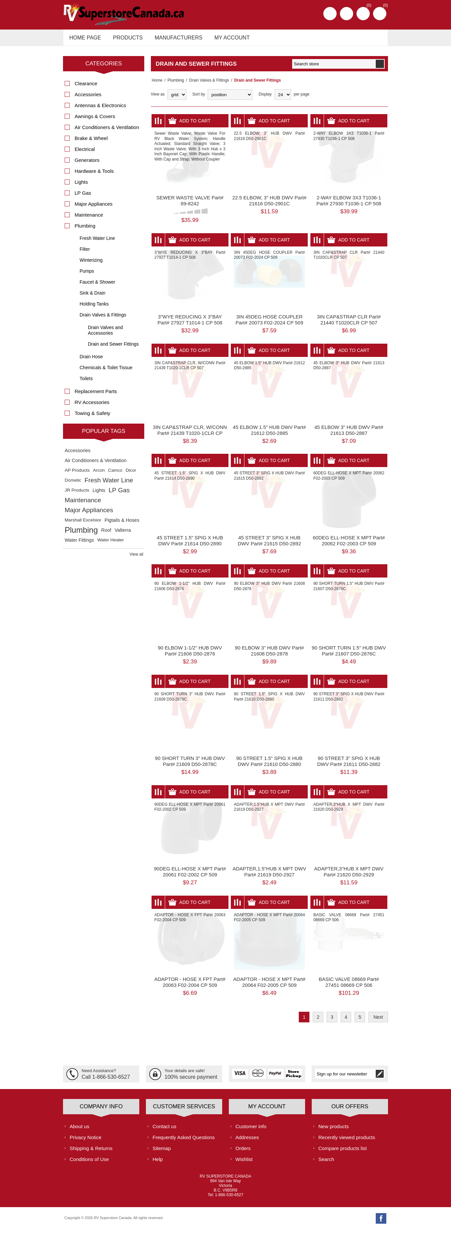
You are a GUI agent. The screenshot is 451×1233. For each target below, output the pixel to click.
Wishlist (244, 1162)
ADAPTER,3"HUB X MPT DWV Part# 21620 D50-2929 (348, 875)
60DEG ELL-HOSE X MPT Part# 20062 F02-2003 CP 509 (349, 544)
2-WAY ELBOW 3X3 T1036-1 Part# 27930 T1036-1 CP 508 (348, 204)
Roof (106, 533)
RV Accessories (92, 406)
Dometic (73, 483)
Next (378, 1020)
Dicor (131, 473)
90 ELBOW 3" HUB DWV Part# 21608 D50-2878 (269, 654)
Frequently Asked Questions (184, 1140)
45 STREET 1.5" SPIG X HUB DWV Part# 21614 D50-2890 (190, 544)
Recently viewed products (346, 1140)
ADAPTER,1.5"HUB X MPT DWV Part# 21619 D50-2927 (269, 875)
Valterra (122, 533)
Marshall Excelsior (83, 523)
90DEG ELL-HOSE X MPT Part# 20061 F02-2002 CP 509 (190, 875)
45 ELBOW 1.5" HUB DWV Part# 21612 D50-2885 (269, 434)
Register (330, 13)
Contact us (164, 1129)
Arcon (99, 473)
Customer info (250, 1129)
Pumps (87, 274)
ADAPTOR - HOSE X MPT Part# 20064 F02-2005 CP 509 (269, 986)
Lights (81, 185)
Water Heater (110, 543)
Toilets (86, 382)
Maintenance (89, 218)
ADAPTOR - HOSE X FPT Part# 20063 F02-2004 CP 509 (190, 986)
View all (136, 558)
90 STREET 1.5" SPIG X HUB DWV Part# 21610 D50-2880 (269, 765)
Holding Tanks (94, 307)
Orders (243, 1151)
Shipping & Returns (91, 1151)
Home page (84, 39)
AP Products (77, 473)
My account (226, 39)
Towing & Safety (92, 417)
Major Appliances (93, 207)
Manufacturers (174, 39)
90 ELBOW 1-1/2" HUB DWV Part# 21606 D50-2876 (190, 654)
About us (79, 1129)
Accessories (88, 98)
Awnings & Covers (95, 120)
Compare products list (342, 1151)
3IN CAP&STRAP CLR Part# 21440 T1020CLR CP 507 (349, 323)
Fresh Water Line (97, 241)
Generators (87, 164)
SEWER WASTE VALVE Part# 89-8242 (190, 204)
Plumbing (173, 84)
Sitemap (162, 1151)
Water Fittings (79, 543)
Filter (85, 252)
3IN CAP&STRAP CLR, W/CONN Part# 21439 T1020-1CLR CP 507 (190, 436)
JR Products (77, 493)
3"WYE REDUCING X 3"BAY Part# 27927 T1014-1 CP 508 (190, 323)
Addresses (247, 1140)
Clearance (86, 87)
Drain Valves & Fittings (207, 84)
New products (333, 1129)
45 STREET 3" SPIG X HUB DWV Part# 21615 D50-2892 (269, 544)
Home (156, 84)
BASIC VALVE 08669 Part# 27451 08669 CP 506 (349, 986)
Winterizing (91, 263)
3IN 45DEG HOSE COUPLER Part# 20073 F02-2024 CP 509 (269, 323)
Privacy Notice (85, 1140)
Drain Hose (91, 360)
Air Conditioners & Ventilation (107, 131)
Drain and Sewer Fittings (113, 347)
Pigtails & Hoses (121, 523)
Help (158, 1162)
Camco (115, 473)
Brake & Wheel (91, 142)
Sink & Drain (92, 296)
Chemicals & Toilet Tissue (106, 371)
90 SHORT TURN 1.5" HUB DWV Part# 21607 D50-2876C (349, 654)
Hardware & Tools (94, 174)
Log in (346, 13)
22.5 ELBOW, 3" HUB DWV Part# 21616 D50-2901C (269, 204)
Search (326, 1162)
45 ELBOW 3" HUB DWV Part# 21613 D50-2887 (348, 434)
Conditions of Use (89, 1162)
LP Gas (83, 196)
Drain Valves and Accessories (105, 333)
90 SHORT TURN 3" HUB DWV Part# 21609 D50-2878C (190, 765)
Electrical (85, 153)
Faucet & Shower (97, 285)
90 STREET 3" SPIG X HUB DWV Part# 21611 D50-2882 (348, 765)
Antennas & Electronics (100, 109)
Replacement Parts (96, 395)
